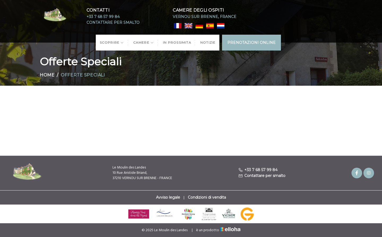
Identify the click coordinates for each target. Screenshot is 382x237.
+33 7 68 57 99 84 (103, 16)
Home (47, 75)
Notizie (207, 42)
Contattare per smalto (113, 22)
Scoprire (112, 42)
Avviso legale (168, 197)
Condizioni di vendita (207, 197)
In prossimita (177, 42)
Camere (143, 42)
